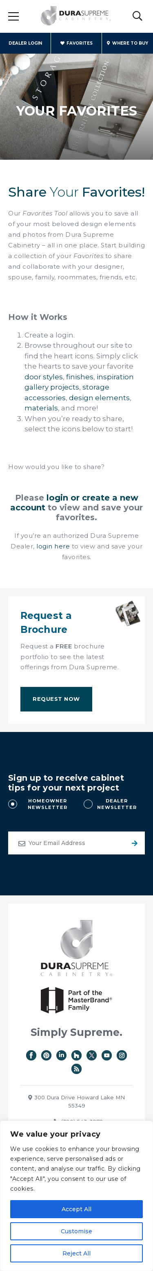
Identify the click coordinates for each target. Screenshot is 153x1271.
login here (53, 546)
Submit (133, 842)
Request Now (56, 699)
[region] (76, 1196)
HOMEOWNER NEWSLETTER (47, 804)
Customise (76, 1231)
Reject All (76, 1253)
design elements (99, 398)
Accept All (76, 1209)
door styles (43, 377)
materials (41, 408)
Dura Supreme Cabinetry (76, 16)
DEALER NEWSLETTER (117, 804)
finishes (79, 377)
